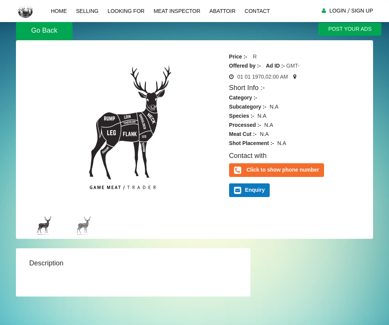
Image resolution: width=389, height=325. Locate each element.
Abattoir (222, 11)
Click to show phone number (283, 170)
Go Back (44, 30)
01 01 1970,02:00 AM (262, 77)
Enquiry (249, 190)
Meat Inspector (176, 11)
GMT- (293, 66)
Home (59, 11)
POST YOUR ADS (350, 29)
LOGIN (337, 11)
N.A (274, 107)
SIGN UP (362, 11)
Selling (87, 11)
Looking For (126, 11)
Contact (257, 11)
